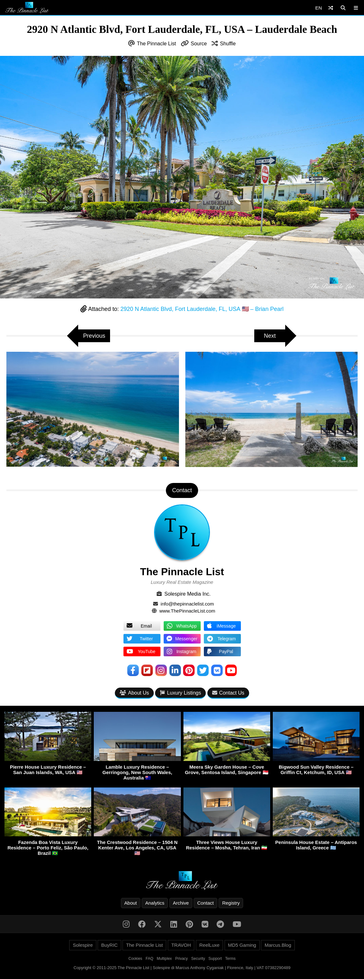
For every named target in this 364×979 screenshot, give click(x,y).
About (130, 903)
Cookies (135, 958)
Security (198, 958)
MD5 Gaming (242, 945)
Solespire (83, 945)
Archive (181, 903)
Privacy (181, 958)
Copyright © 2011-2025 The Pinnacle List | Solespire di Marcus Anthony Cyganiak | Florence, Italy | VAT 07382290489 (182, 967)
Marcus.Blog (277, 945)
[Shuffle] (330, 8)
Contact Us (228, 693)
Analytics (154, 903)
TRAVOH (181, 945)
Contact (205, 903)
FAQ (149, 958)
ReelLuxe (209, 945)
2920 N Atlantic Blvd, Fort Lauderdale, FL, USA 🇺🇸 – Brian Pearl (201, 309)
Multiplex (164, 958)
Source (199, 43)
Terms (230, 958)
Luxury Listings (180, 693)
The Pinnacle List (156, 43)
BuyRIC (109, 945)
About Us (134, 693)
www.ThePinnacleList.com (187, 611)
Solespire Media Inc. (187, 594)
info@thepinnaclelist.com (187, 603)
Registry (231, 903)
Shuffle (228, 43)
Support (215, 958)
